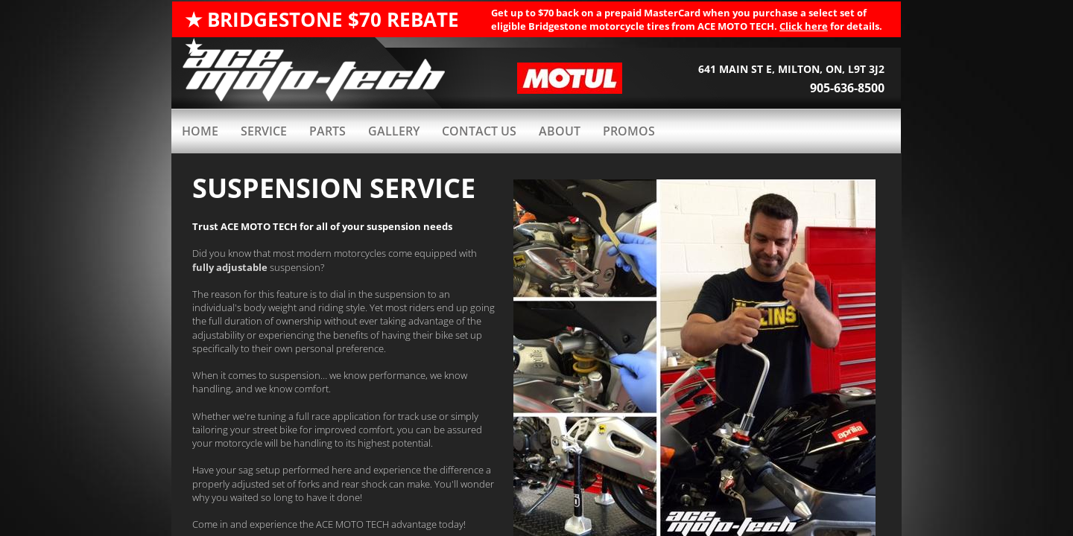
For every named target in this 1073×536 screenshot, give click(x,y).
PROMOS (629, 131)
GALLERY (394, 131)
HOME (200, 131)
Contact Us (479, 131)
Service (264, 131)
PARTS (327, 131)
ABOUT (559, 131)
